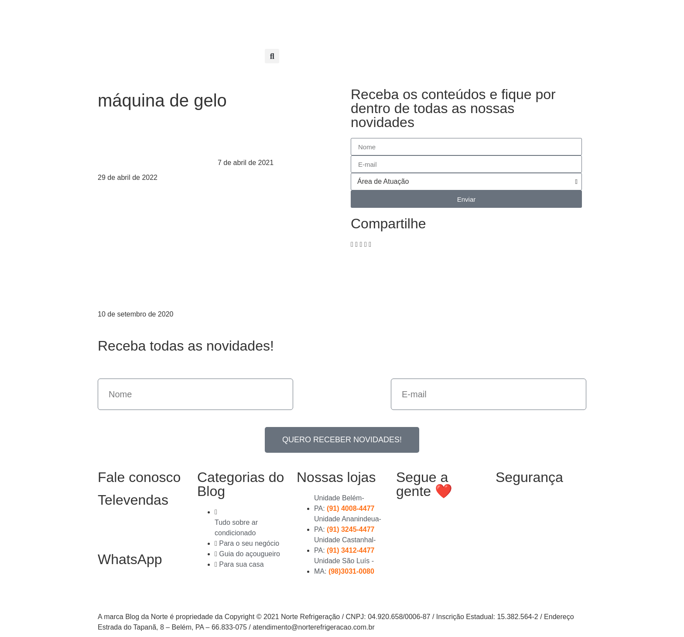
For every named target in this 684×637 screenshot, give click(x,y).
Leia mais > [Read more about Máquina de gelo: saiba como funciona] (235, 173)
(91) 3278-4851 (130, 529)
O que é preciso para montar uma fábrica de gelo (155, 143)
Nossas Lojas (327, 18)
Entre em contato (383, 38)
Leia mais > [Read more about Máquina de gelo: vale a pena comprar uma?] (115, 324)
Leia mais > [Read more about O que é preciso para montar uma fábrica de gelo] (115, 188)
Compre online (387, 18)
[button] (272, 56)
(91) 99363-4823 (134, 589)
